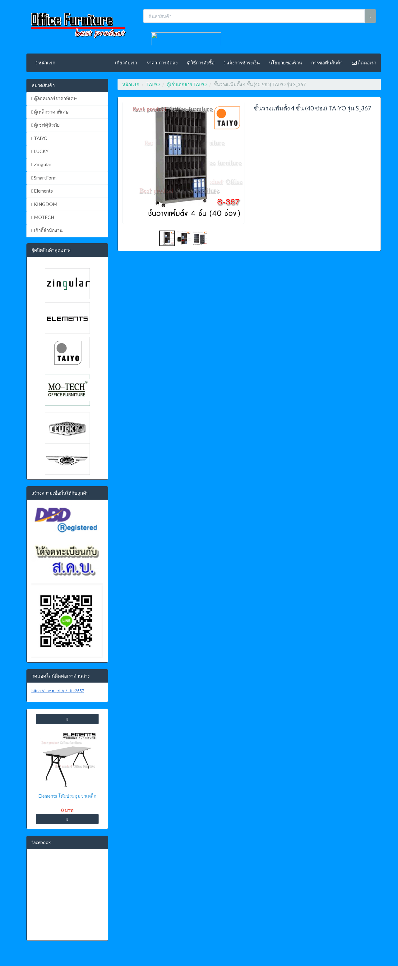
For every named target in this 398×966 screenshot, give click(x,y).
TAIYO (39, 138)
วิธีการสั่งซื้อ (201, 62)
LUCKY (40, 151)
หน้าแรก (45, 62)
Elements (42, 191)
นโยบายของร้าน (285, 62)
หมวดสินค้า (43, 85)
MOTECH (42, 217)
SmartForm (44, 177)
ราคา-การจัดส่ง (162, 62)
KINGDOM (44, 204)
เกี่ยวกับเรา (126, 62)
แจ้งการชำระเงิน (242, 62)
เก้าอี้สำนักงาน (46, 230)
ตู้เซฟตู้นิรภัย (45, 125)
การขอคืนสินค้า (327, 62)
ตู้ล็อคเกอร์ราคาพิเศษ (54, 98)
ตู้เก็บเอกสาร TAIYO (187, 84)
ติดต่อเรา (364, 62)
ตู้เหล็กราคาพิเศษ (50, 111)
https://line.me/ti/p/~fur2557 (57, 690)
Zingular (41, 164)
